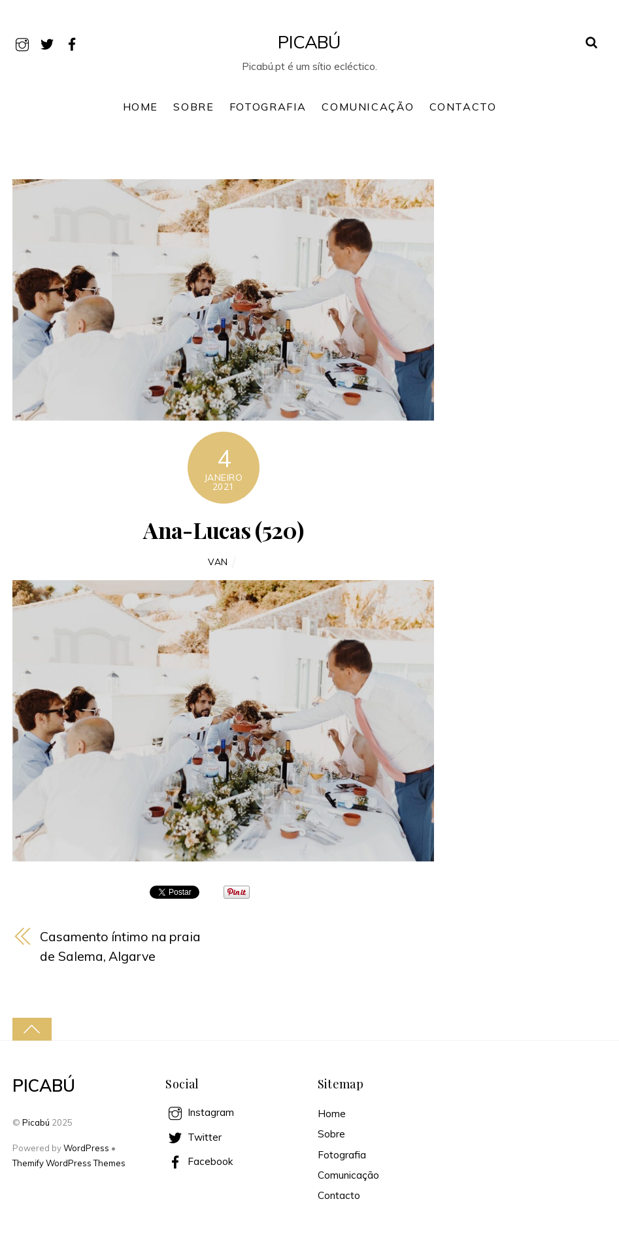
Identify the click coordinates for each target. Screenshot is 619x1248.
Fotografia (268, 106)
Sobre (193, 106)
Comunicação (368, 106)
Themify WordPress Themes (68, 1163)
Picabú (36, 1122)
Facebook (199, 1161)
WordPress (86, 1148)
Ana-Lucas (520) (223, 530)
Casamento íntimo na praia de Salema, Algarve (120, 946)
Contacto (463, 106)
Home (140, 106)
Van (218, 561)
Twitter (193, 1137)
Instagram (199, 1112)
